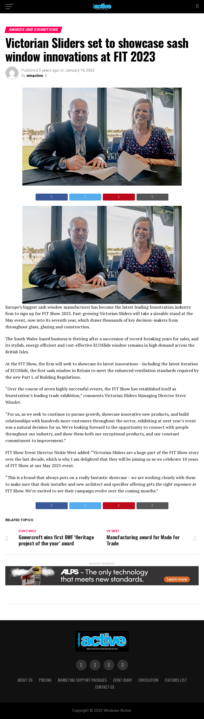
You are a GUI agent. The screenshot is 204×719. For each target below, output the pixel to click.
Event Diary (122, 680)
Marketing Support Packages (82, 680)
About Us (25, 680)
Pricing (45, 680)
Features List (176, 680)
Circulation (148, 680)
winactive (35, 75)
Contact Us (104, 687)
